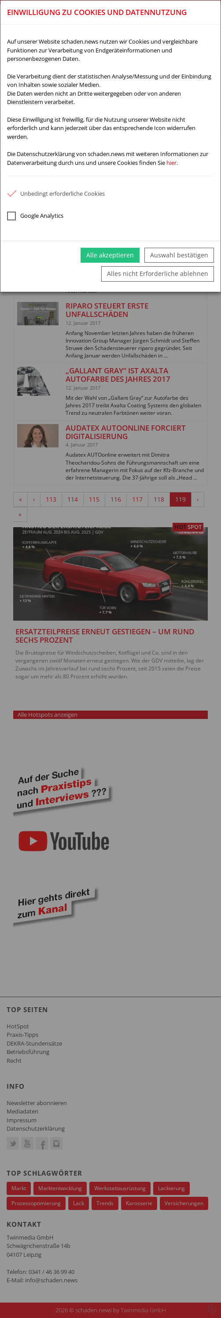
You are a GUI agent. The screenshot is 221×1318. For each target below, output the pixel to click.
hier (171, 163)
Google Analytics (35, 216)
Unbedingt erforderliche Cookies (56, 193)
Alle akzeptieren (110, 255)
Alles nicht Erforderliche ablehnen (157, 273)
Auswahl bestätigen (179, 255)
